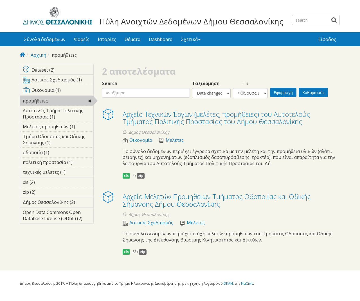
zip (140, 175)
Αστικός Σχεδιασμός (151, 223)
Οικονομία (140, 140)
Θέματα (132, 39)
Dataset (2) (58, 70)
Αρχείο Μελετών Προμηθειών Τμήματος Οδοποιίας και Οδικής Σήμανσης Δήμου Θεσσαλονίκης (216, 200)
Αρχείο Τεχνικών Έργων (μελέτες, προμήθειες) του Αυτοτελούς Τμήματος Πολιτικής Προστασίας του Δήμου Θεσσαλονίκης (216, 118)
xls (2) (43, 182)
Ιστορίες (107, 39)
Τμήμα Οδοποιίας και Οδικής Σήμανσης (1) (58, 140)
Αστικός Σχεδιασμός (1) (58, 81)
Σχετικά (191, 39)
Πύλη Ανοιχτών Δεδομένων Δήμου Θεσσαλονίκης (191, 21)
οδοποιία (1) (58, 152)
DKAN (228, 283)
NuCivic (247, 283)
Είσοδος (327, 39)
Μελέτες (175, 140)
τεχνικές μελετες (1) (58, 173)
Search (109, 83)
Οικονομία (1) (58, 91)
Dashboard (160, 39)
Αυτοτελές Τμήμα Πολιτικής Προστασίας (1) (58, 115)
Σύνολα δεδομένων (45, 39)
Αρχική (38, 55)
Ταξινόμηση (206, 83)
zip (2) (44, 192)
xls (126, 175)
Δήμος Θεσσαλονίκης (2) (58, 203)
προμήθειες (58, 102)
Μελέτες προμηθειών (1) (58, 127)
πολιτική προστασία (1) (58, 163)
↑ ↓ (241, 83)
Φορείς (81, 39)
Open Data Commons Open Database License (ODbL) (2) (58, 216)
